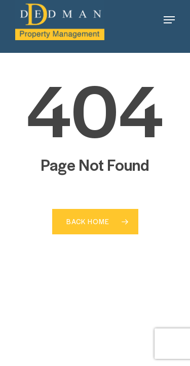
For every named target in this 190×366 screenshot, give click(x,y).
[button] (169, 20)
